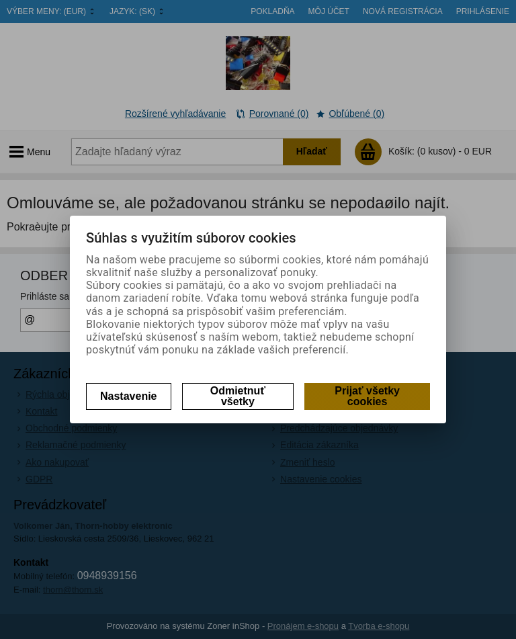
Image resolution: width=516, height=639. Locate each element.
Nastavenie (128, 396)
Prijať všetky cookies (367, 396)
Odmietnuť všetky (237, 396)
